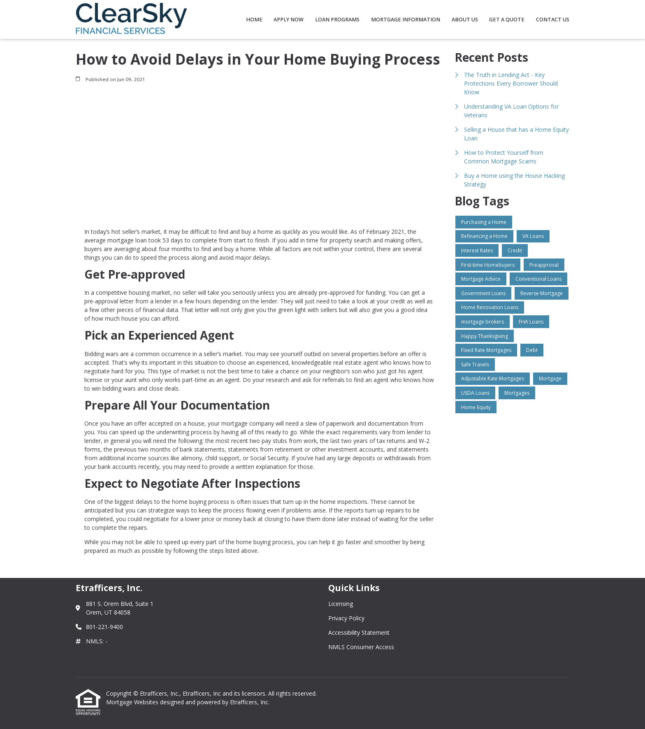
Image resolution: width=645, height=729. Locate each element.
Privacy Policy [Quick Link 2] (346, 618)
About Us (465, 19)
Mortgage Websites (133, 702)
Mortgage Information (405, 19)
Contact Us (552, 19)
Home (254, 19)
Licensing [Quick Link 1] (340, 604)
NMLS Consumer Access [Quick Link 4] (361, 647)
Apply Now (289, 19)
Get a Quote (506, 19)
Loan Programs (337, 19)
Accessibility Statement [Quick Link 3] (359, 632)
